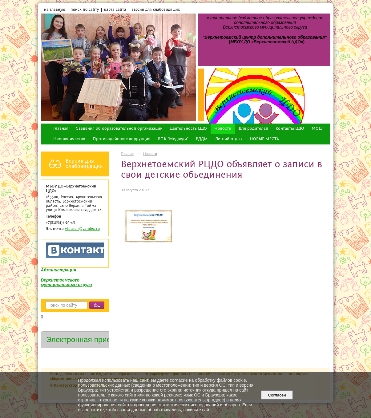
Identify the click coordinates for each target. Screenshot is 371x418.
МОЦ (317, 129)
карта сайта (115, 10)
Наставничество (69, 139)
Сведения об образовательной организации (119, 129)
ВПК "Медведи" (173, 139)
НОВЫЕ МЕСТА (264, 139)
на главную (54, 10)
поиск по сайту (85, 10)
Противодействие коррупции (122, 139)
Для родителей (253, 129)
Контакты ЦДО (290, 129)
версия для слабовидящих (155, 10)
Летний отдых (228, 139)
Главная (60, 129)
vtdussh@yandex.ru (82, 229)
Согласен (277, 395)
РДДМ (202, 139)
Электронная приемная (87, 339)
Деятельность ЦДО (188, 129)
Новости (222, 129)
